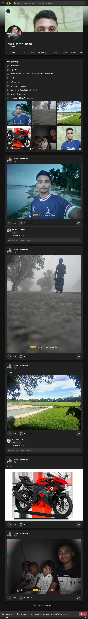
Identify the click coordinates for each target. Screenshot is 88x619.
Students (22, 86)
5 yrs (15, 161)
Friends (42, 53)
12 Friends (15, 66)
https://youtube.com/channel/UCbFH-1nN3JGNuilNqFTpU (32, 74)
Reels (73, 53)
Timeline (12, 53)
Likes (32, 53)
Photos (54, 53)
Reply (18, 235)
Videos (64, 53)
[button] (49, 3)
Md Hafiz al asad (21, 159)
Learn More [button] (63, 614)
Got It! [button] (83, 614)
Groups (22, 53)
